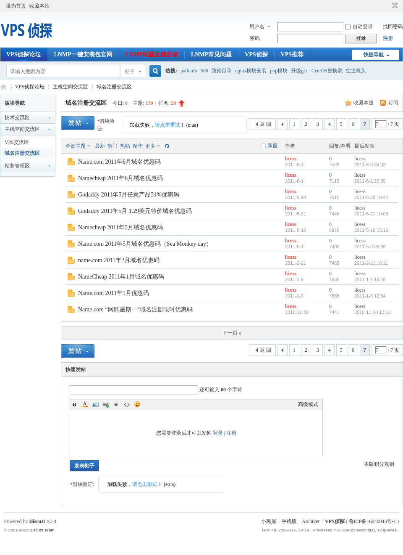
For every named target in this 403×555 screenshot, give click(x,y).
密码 (255, 38)
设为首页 (16, 6)
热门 (112, 146)
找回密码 (393, 26)
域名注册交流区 (114, 87)
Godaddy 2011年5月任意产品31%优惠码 (128, 194)
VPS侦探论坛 (23, 54)
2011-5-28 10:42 (371, 197)
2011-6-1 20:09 (370, 180)
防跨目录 (222, 71)
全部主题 (75, 146)
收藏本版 (364, 103)
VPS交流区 (17, 142)
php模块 (279, 71)
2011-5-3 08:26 (370, 246)
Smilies (137, 404)
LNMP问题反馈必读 (152, 54)
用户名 (256, 26)
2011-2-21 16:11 (371, 263)
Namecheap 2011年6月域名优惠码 (120, 178)
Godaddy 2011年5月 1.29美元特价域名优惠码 (135, 211)
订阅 (393, 103)
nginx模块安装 (251, 71)
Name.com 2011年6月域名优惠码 (119, 162)
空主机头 (356, 71)
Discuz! (37, 521)
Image (95, 404)
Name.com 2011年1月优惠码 (113, 293)
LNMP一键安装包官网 (83, 54)
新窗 (272, 146)
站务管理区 (17, 166)
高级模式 (308, 404)
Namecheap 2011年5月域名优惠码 (120, 227)
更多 (150, 146)
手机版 (289, 521)
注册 (388, 38)
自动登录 (359, 26)
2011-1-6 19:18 (370, 279)
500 (204, 71)
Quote (116, 404)
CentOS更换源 (327, 71)
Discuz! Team (42, 530)
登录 (218, 433)
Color (85, 404)
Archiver (311, 521)
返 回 (265, 124)
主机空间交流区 (70, 87)
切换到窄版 (394, 6)
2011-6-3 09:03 (370, 164)
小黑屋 (268, 521)
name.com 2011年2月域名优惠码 (119, 260)
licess (290, 159)
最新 (100, 146)
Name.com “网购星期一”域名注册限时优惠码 (135, 309)
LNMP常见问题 (211, 54)
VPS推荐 (292, 54)
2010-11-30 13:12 (372, 312)
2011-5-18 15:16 (371, 230)
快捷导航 (374, 55)
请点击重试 (167, 125)
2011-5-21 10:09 (371, 213)
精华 (138, 146)
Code (127, 404)
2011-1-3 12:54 (370, 295)
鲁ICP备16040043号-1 (372, 521)
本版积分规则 (379, 464)
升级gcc (299, 71)
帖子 (130, 71)
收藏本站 (39, 6)
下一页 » (231, 333)
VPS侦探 (256, 54)
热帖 (125, 146)
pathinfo (189, 71)
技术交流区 (17, 117)
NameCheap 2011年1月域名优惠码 (121, 277)
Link (106, 404)
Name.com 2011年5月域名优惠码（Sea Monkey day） (145, 244)
